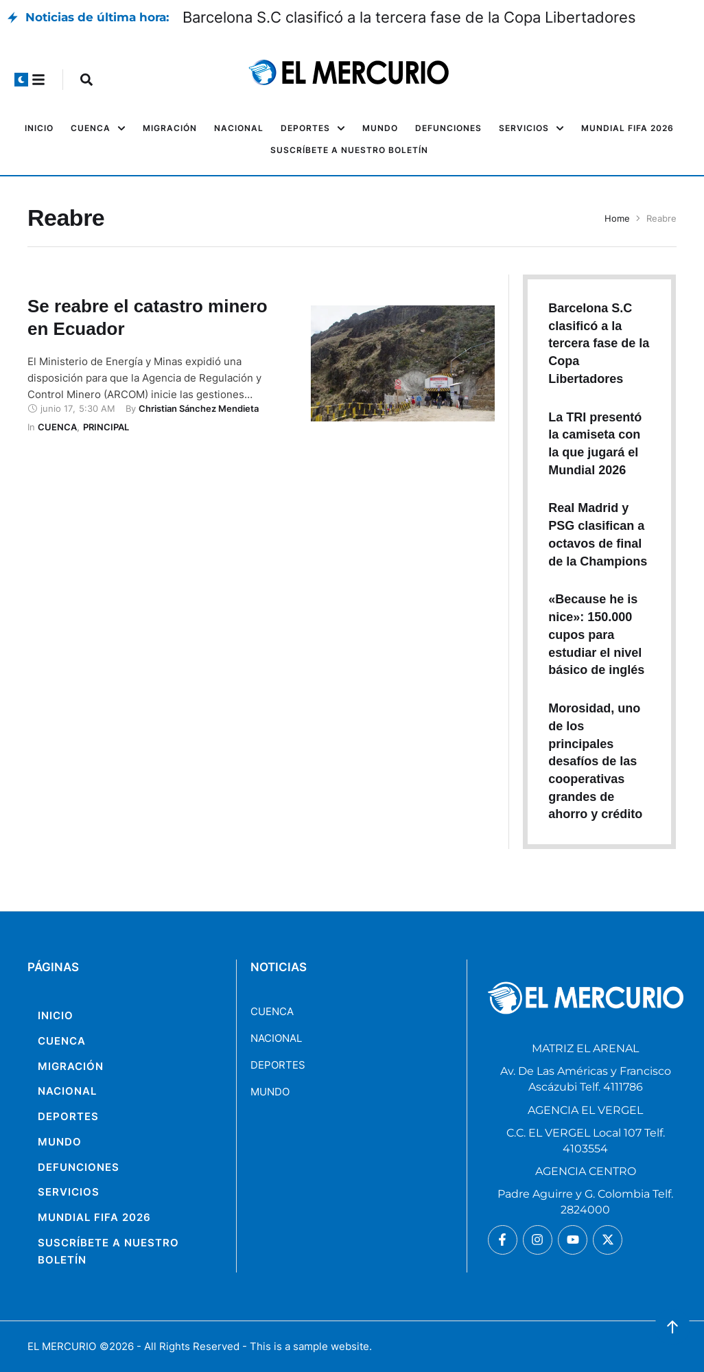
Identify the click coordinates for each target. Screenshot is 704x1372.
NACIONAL (276, 1038)
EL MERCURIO (61, 1346)
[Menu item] (39, 128)
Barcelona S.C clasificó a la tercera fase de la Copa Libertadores (409, 17)
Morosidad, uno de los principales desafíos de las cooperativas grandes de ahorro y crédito (595, 761)
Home (617, 218)
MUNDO (270, 1091)
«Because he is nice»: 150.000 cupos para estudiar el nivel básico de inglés (596, 634)
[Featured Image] (403, 363)
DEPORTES (277, 1064)
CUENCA (272, 1011)
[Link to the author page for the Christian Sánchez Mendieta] (199, 408)
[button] (21, 79)
